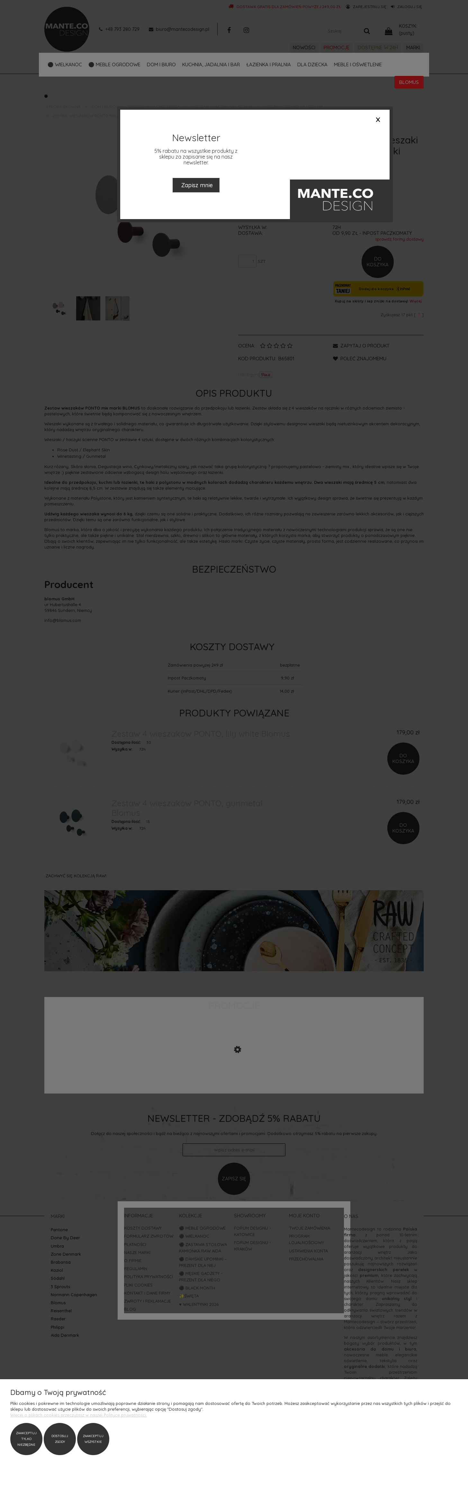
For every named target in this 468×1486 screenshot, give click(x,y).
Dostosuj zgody (59, 1439)
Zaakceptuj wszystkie (93, 1439)
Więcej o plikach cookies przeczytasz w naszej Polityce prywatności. (78, 1414)
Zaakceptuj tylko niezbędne (26, 1439)
